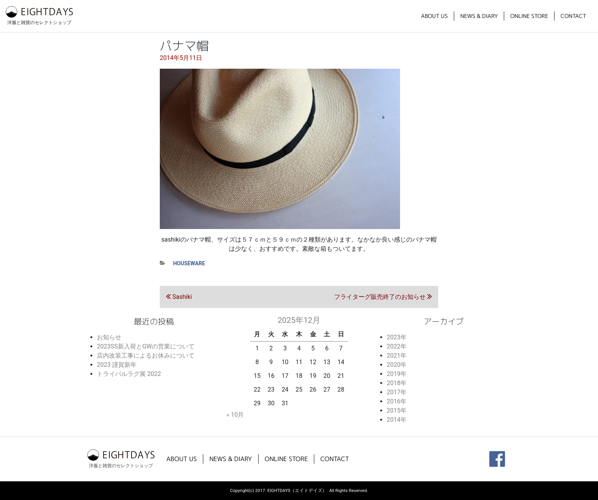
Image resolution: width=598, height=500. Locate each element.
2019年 (397, 373)
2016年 (397, 401)
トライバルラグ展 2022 (129, 373)
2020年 (397, 364)
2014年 (397, 419)
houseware (189, 263)
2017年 (397, 392)
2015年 (397, 410)
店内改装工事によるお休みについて (146, 355)
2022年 (397, 346)
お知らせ (109, 337)
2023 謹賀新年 (117, 364)
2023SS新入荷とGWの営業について (146, 346)
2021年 (397, 355)
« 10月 (235, 414)
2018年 (397, 383)
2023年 (397, 337)
